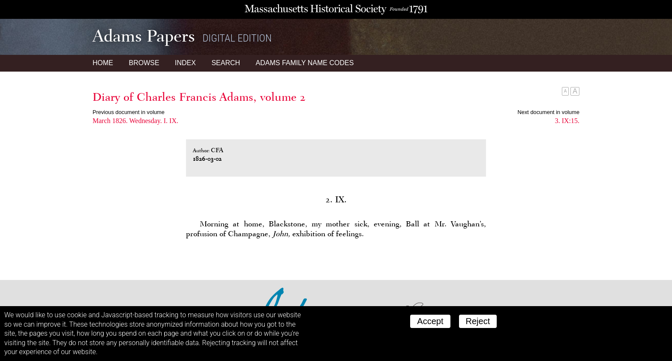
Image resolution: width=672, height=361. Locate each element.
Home (103, 62)
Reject (478, 321)
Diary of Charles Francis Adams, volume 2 (199, 97)
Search (225, 62)
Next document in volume (548, 112)
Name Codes (305, 62)
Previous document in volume (129, 112)
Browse (144, 62)
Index (185, 62)
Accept (430, 321)
